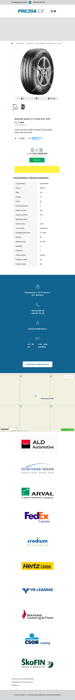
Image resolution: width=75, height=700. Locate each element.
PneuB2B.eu (57, 695)
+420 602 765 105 (39, 2)
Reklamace (15, 685)
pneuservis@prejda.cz (37, 329)
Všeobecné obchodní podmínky (22, 679)
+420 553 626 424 (37, 311)
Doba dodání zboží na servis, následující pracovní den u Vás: (33, 131)
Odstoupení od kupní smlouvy (22, 682)
